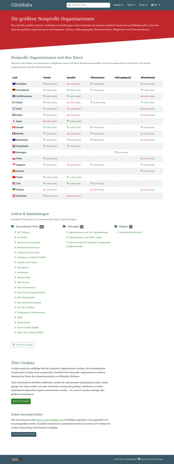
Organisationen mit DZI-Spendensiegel (87, 232)
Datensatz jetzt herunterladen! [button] (23, 434)
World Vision (22, 322)
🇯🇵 (17, 121)
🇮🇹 (17, 115)
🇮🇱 (17, 109)
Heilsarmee (21, 272)
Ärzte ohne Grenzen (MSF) (28, 332)
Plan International (24, 287)
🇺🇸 (16, 183)
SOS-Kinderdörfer (24, 297)
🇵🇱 (17, 158)
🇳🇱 (20, 146)
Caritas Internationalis (26, 252)
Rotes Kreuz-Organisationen (30, 292)
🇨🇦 (17, 127)
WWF (18, 317)
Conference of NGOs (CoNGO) (30, 257)
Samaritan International (27, 302)
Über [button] (130, 5)
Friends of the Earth (25, 262)
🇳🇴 (19, 152)
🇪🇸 (18, 171)
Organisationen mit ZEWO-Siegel (84, 237)
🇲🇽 (18, 133)
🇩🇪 (20, 90)
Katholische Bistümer (130, 232)
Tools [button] (142, 5)
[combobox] (91, 5)
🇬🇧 (22, 96)
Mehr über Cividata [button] (21, 401)
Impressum (146, 459)
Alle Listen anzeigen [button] (23, 345)
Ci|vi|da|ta (21, 5)
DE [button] (154, 5)
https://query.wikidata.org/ (50, 420)
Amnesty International (27, 242)
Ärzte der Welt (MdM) (26, 327)
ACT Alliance (22, 232)
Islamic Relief (22, 277)
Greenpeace (21, 267)
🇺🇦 (18, 189)
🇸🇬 (18, 165)
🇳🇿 (19, 140)
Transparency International (29, 312)
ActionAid (20, 237)
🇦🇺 (19, 84)
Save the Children (24, 307)
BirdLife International (26, 247)
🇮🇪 (17, 102)
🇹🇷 (17, 177)
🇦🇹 (19, 196)
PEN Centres (21, 282)
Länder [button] (117, 5)
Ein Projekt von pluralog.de (125, 459)
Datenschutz (157, 459)
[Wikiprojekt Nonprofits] (18, 459)
